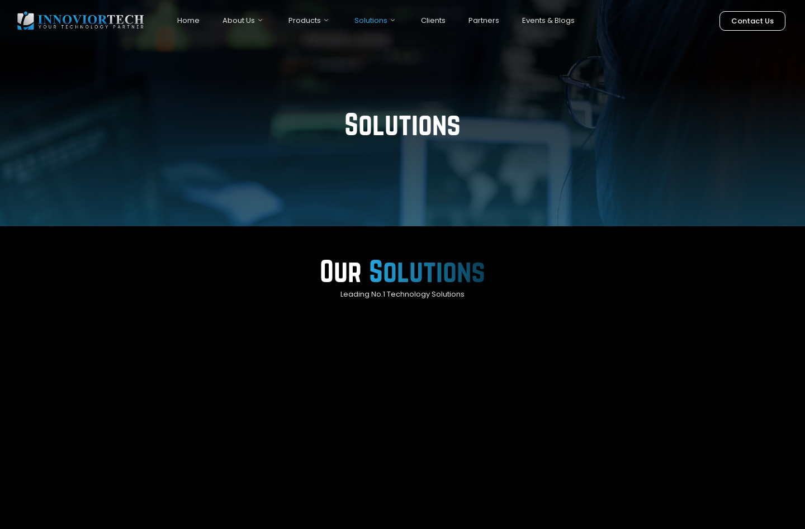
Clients (433, 20)
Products (308, 20)
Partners (483, 20)
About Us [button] (242, 20)
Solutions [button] (374, 20)
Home (188, 20)
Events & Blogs (548, 20)
